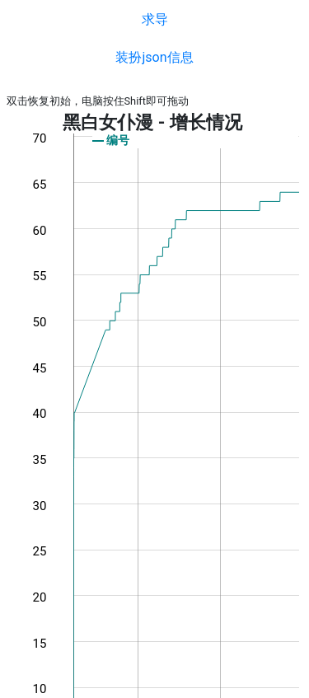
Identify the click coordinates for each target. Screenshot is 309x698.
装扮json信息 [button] (154, 57)
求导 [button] (155, 19)
